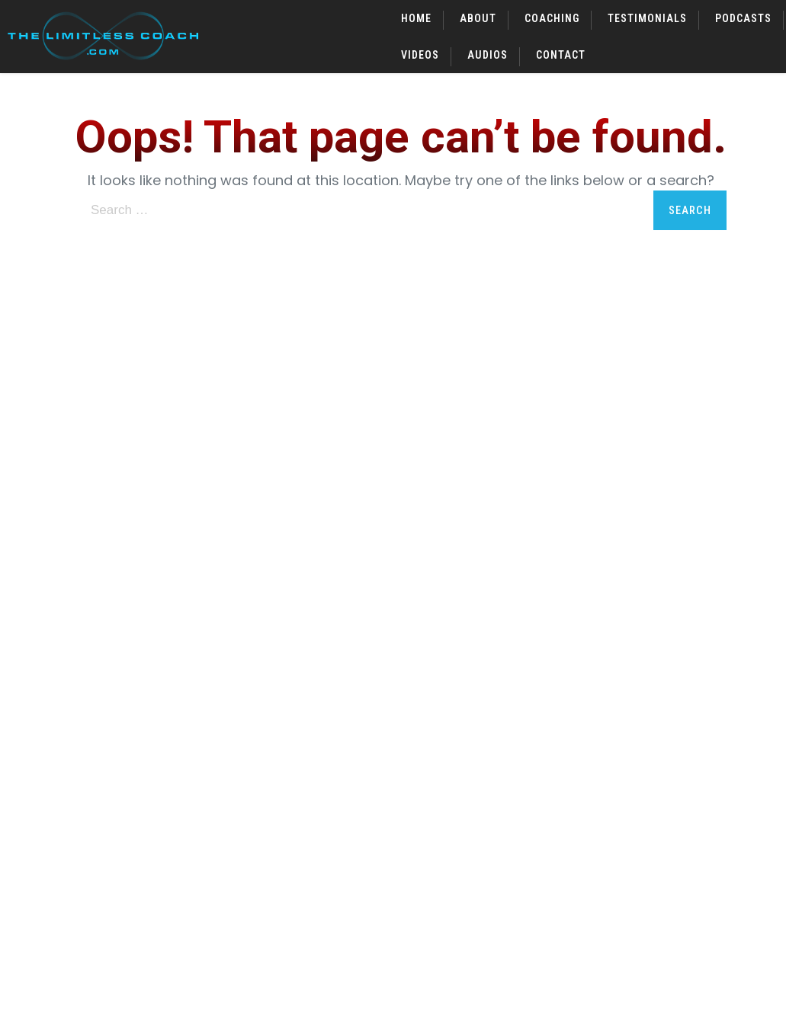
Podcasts (743, 18)
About (478, 18)
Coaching (552, 18)
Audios (487, 55)
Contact (560, 55)
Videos (420, 55)
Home (416, 18)
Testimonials (647, 18)
